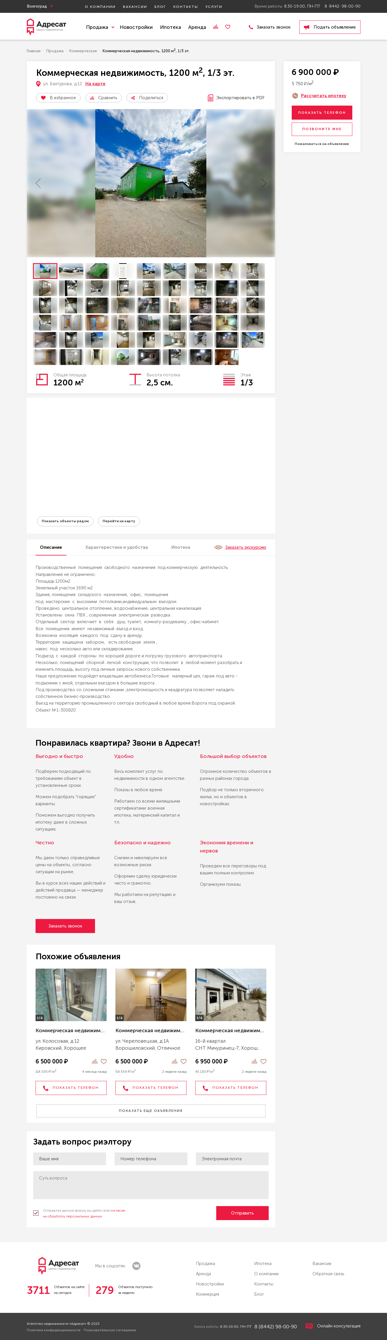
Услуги (213, 7)
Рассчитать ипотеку (323, 95)
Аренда (197, 27)
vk (136, 1266)
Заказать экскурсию (240, 547)
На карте (95, 83)
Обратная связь (328, 1273)
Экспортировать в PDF (236, 98)
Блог (160, 7)
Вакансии (135, 7)
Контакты (185, 7)
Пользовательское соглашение (110, 1330)
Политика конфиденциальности (53, 1330)
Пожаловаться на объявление (322, 144)
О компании (100, 7)
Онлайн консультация (333, 1326)
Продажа (205, 1263)
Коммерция (207, 1294)
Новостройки (136, 27)
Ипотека (170, 27)
